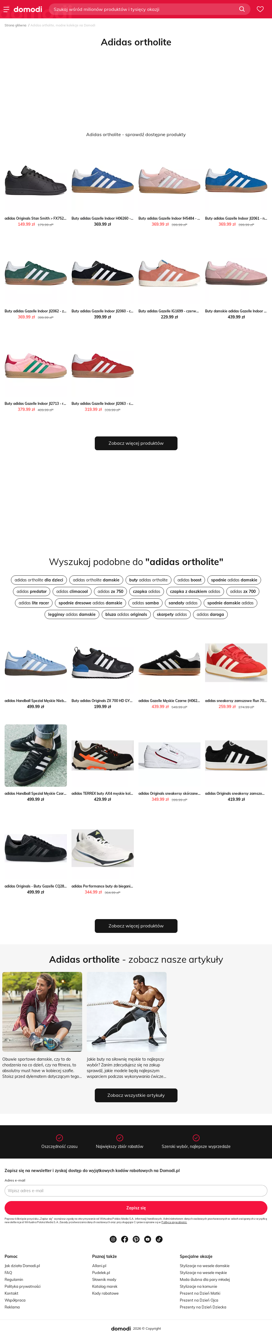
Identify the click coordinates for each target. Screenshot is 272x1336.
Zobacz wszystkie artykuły (136, 1095)
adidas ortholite (39, 580)
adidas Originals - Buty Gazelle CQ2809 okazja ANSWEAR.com (55, 886)
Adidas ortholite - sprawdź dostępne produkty (136, 134)
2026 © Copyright (147, 1328)
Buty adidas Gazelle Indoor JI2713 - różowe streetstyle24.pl (53, 403)
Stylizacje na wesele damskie (204, 1265)
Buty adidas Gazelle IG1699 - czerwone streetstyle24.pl (183, 311)
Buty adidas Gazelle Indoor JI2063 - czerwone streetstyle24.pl (122, 403)
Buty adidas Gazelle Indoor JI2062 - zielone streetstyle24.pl (52, 311)
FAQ (8, 1272)
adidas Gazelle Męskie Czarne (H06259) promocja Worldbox (186, 701)
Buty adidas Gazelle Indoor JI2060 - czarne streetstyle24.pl (119, 311)
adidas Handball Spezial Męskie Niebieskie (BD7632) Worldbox (55, 701)
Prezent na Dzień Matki (200, 1293)
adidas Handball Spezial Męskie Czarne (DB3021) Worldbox (53, 793)
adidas (189, 580)
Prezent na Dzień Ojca (199, 1300)
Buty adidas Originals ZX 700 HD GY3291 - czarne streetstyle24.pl (125, 701)
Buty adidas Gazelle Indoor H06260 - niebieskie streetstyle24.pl (123, 218)
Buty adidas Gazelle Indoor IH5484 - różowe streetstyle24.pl (187, 218)
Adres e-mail (15, 1180)
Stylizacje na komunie (198, 1286)
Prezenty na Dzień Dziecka (203, 1307)
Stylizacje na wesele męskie (203, 1272)
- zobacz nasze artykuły (136, 959)
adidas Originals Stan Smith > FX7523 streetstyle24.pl (48, 218)
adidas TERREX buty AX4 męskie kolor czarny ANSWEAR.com (122, 793)
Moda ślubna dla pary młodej (205, 1279)
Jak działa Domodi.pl (22, 1265)
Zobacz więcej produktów (136, 443)
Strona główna (15, 25)
